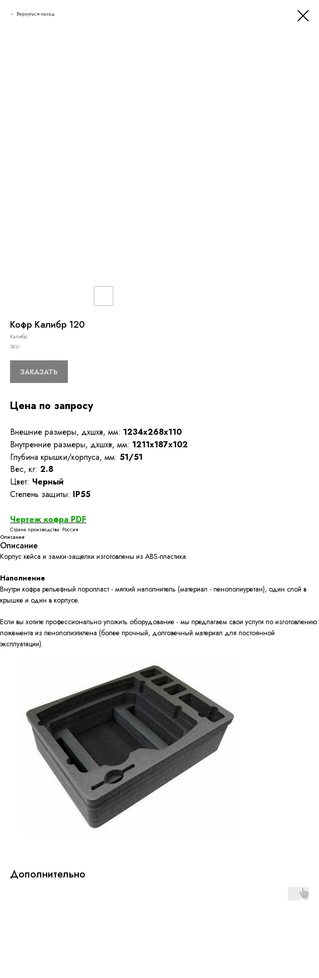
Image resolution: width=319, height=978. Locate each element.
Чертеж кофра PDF (48, 519)
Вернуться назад (36, 14)
